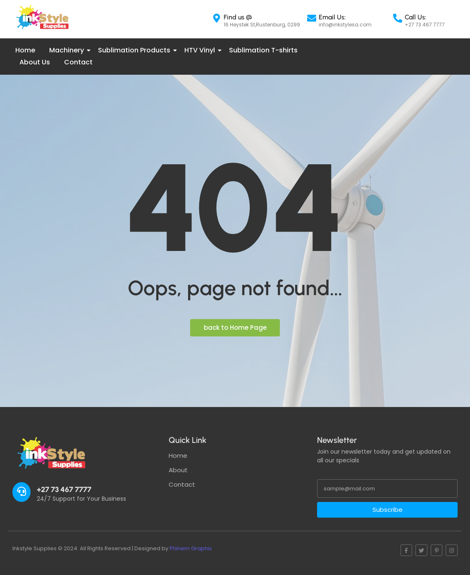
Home (25, 50)
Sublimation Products (135, 50)
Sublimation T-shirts (263, 50)
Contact (78, 62)
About (178, 470)
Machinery (68, 50)
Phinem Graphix (190, 548)
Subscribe (387, 509)
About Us (34, 62)
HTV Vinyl (201, 50)
